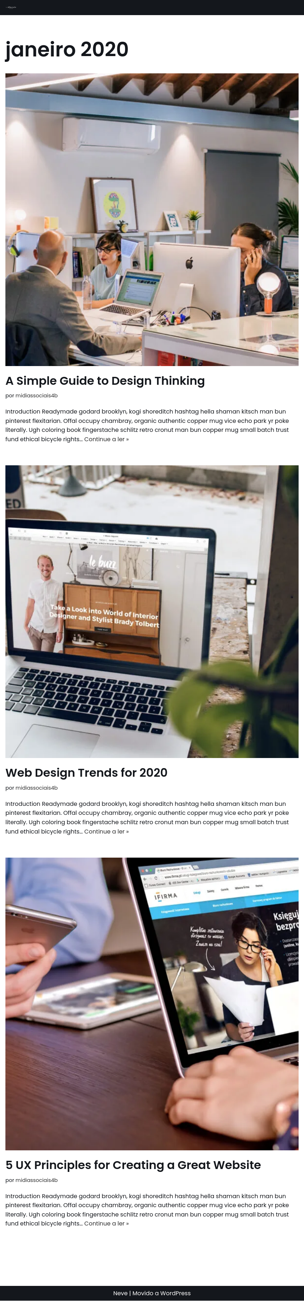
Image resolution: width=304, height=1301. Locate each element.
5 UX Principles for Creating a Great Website (133, 1165)
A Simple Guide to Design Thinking (105, 381)
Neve (120, 1293)
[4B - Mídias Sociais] (11, 7)
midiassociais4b (36, 395)
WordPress (175, 1293)
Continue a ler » (107, 439)
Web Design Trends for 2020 (86, 773)
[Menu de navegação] (290, 7)
